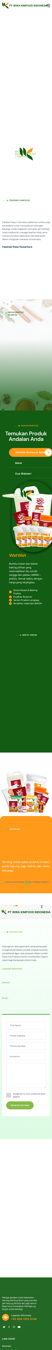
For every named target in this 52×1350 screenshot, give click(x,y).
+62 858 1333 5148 (24, 1319)
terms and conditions (29, 1093)
